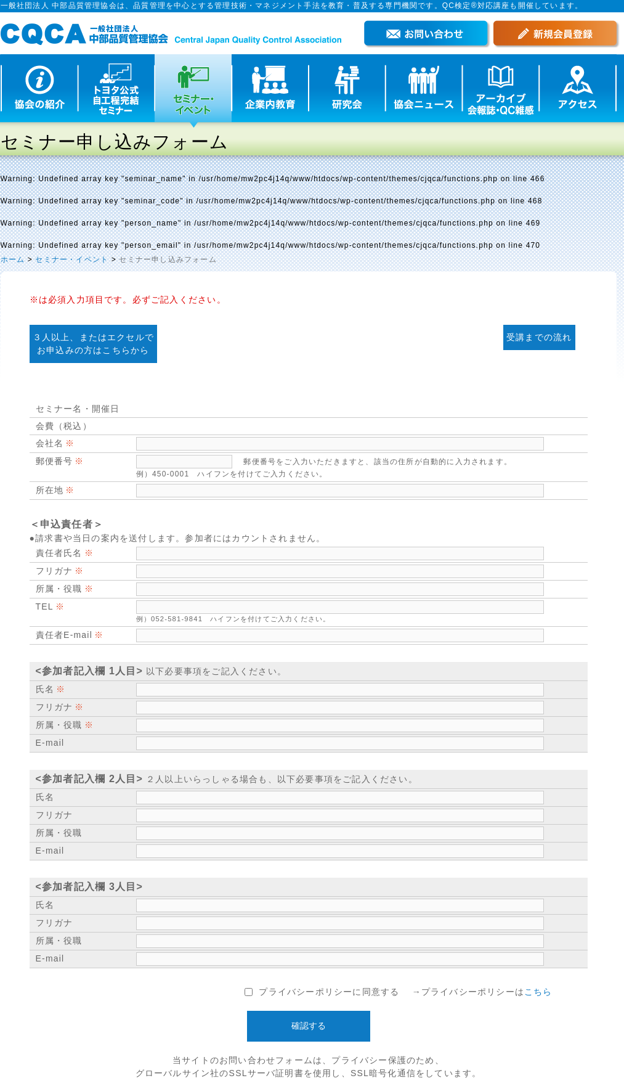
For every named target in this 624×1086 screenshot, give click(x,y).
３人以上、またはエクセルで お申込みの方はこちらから (94, 343)
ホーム (13, 259)
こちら (538, 992)
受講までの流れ (539, 337)
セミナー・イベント (71, 259)
